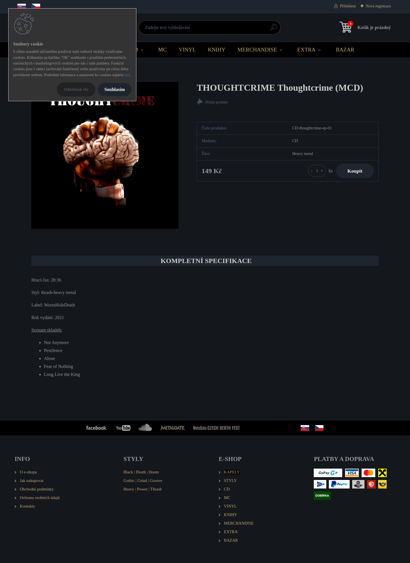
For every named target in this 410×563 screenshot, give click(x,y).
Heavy (129, 489)
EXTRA (306, 50)
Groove (156, 480)
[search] (273, 29)
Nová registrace (378, 6)
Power (142, 489)
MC (162, 50)
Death (140, 472)
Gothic (129, 480)
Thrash (156, 489)
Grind (142, 480)
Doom (154, 472)
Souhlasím (114, 89)
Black (128, 472)
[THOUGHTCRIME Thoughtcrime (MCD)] (105, 155)
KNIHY (217, 50)
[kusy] (317, 170)
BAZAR (345, 50)
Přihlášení (348, 6)
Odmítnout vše (76, 89)
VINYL (187, 50)
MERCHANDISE (257, 50)
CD (134, 50)
